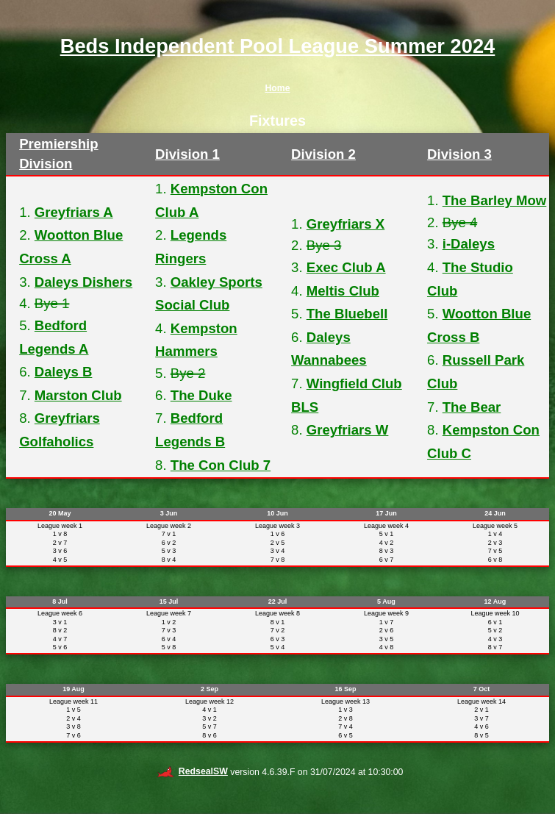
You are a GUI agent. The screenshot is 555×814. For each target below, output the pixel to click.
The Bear (472, 407)
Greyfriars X (345, 224)
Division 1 (187, 154)
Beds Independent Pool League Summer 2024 (277, 46)
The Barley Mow (495, 200)
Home (277, 88)
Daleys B (64, 371)
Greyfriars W (348, 430)
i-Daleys (469, 243)
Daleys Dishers (83, 282)
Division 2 (323, 154)
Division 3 (459, 154)
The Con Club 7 (221, 465)
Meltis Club (343, 291)
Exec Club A (346, 267)
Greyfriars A (74, 212)
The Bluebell (347, 313)
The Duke (201, 395)
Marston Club (78, 395)
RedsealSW (192, 771)
